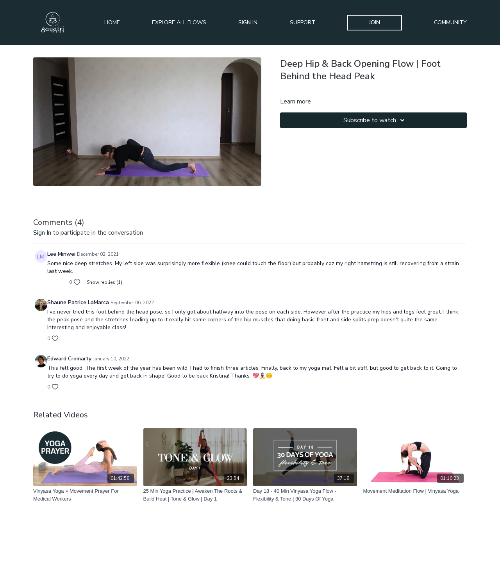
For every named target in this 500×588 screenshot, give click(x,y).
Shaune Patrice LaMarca (78, 302)
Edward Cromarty (69, 358)
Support (302, 22)
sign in (42, 232)
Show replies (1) (104, 282)
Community (450, 22)
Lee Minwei (61, 254)
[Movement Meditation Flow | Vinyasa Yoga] (415, 491)
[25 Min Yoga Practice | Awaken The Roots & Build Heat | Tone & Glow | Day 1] (195, 494)
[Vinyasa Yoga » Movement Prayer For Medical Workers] (85, 494)
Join (374, 22)
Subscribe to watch (375, 120)
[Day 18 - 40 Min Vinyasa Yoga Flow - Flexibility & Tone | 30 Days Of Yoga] (305, 494)
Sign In (247, 22)
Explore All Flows (179, 22)
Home (112, 22)
